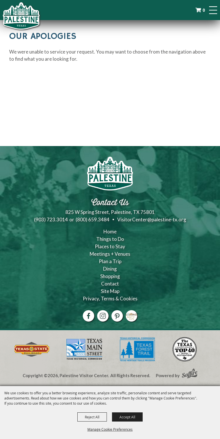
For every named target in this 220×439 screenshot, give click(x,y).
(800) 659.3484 (92, 219)
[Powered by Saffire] (189, 374)
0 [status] (204, 10)
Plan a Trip (110, 261)
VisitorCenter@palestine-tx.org (151, 219)
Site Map (110, 291)
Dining (110, 269)
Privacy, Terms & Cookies (110, 299)
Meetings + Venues (110, 254)
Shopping (110, 276)
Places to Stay (110, 246)
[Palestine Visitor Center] (21, 15)
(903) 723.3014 (51, 219)
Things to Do (110, 239)
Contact (110, 284)
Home (110, 232)
